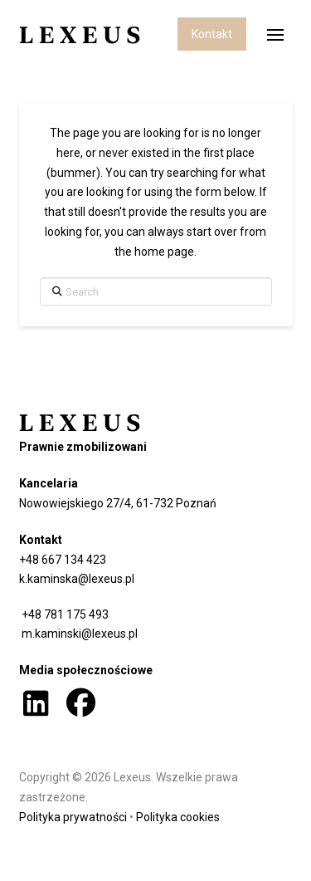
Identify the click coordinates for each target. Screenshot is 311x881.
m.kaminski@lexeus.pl (78, 633)
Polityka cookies (178, 817)
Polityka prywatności (73, 817)
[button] (275, 34)
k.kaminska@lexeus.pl (76, 578)
